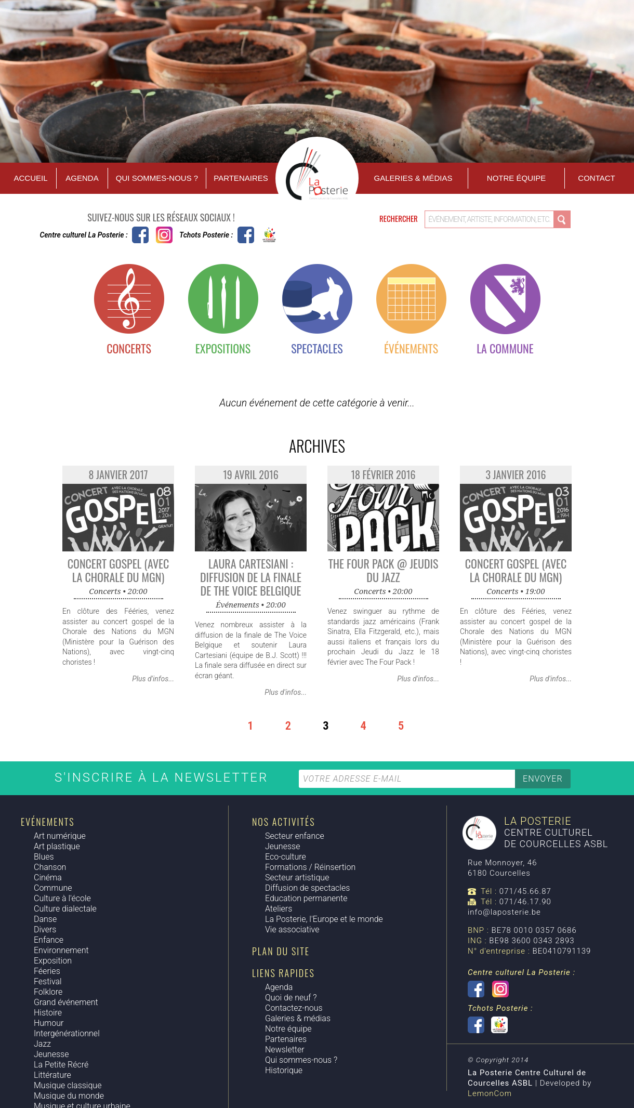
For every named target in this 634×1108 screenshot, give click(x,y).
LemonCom (490, 1093)
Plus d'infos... (153, 679)
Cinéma (48, 877)
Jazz (42, 1044)
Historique (283, 1070)
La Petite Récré (61, 1065)
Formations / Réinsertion (310, 867)
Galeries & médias (298, 1018)
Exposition (53, 961)
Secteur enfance (294, 836)
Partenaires (241, 178)
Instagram (164, 235)
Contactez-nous (294, 1008)
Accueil (30, 178)
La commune (505, 348)
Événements (411, 348)
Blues (44, 857)
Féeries (47, 971)
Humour (48, 1023)
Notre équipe (516, 178)
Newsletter (285, 1049)
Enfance (48, 940)
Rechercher (399, 218)
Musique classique (67, 1085)
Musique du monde (69, 1096)
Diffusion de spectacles (307, 888)
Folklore (48, 992)
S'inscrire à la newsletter (164, 777)
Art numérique (60, 836)
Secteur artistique (297, 877)
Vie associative (292, 929)
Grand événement (66, 1002)
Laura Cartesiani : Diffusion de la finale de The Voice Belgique (250, 577)
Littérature (52, 1075)
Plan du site (281, 951)
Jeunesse (51, 1054)
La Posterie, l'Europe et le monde (324, 919)
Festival (48, 981)
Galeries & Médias (413, 178)
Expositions (222, 348)
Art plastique (57, 846)
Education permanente (306, 898)
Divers (45, 929)
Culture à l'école (62, 898)
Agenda (81, 178)
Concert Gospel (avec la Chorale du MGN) (118, 570)
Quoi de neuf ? (290, 998)
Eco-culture (285, 857)
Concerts (129, 348)
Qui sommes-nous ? (157, 178)
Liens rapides (283, 973)
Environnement (61, 950)
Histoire (48, 1013)
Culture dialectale (65, 909)
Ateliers (278, 909)
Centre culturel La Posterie (140, 235)
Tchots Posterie (257, 235)
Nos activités (283, 821)
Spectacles (317, 348)
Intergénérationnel (67, 1033)
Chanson (50, 867)
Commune (53, 888)
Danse (45, 919)
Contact (596, 178)
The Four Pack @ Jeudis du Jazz (383, 570)
